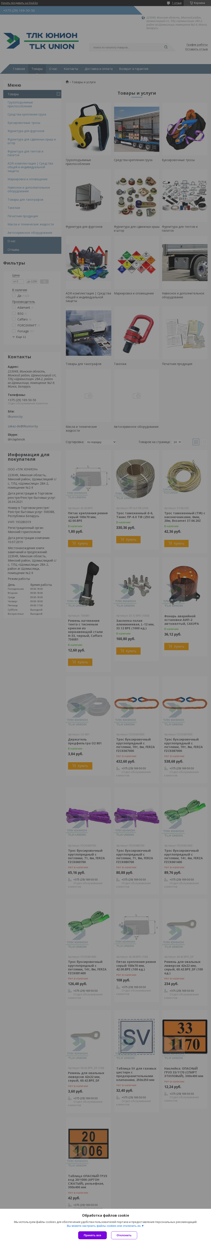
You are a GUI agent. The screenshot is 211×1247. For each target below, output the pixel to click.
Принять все (92, 1235)
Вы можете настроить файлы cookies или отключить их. (104, 1225)
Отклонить (124, 1235)
